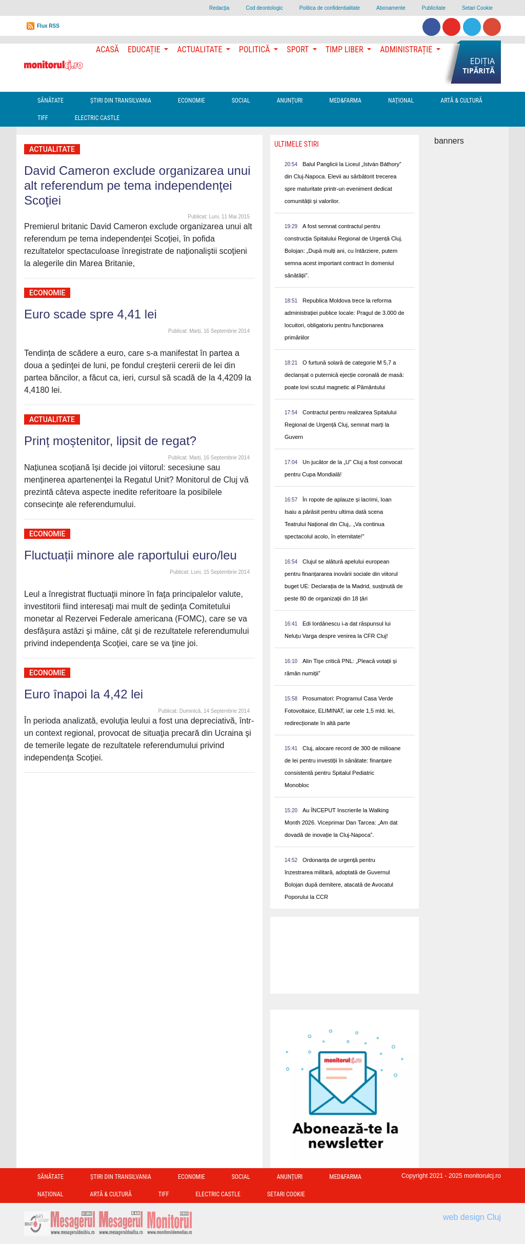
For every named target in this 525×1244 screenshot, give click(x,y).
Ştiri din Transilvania (120, 100)
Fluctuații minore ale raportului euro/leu (130, 555)
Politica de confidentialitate (329, 8)
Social (241, 100)
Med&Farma (345, 100)
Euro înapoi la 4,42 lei (83, 694)
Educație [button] (145, 49)
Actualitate (52, 149)
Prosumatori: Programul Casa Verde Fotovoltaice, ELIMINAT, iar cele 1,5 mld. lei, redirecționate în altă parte (340, 710)
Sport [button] (298, 49)
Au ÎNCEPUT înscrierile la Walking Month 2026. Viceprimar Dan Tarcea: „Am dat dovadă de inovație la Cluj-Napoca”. (341, 822)
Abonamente (391, 8)
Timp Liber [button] (345, 49)
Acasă (107, 49)
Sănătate (50, 100)
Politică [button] (255, 49)
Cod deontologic (264, 8)
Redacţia (219, 8)
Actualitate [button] (200, 49)
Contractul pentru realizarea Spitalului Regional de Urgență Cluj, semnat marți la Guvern (340, 424)
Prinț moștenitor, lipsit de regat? (110, 441)
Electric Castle (97, 118)
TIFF (42, 118)
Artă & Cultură (461, 100)
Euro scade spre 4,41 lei (90, 314)
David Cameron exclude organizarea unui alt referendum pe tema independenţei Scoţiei (137, 185)
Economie (191, 100)
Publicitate (434, 8)
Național (401, 100)
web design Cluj (472, 1217)
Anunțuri (290, 100)
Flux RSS (48, 26)
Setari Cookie (477, 8)
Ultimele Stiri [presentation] (296, 144)
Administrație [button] (407, 49)
